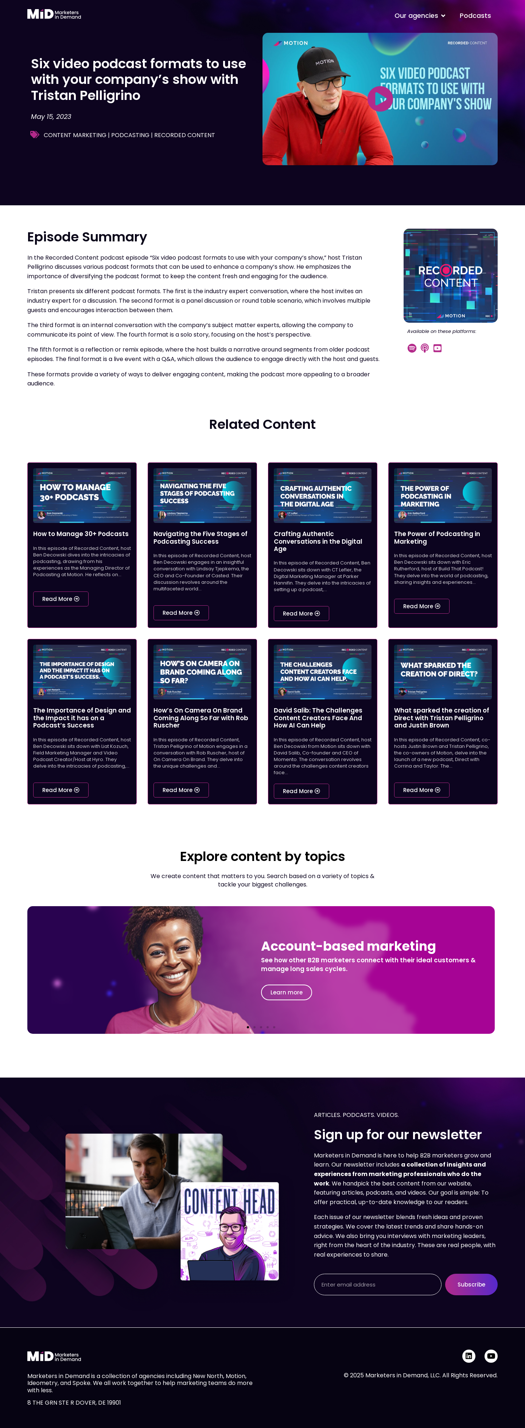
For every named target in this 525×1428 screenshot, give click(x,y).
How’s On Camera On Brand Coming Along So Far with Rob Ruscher (200, 718)
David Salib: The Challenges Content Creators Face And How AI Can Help (318, 718)
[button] (248, 1027)
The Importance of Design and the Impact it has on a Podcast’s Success (82, 718)
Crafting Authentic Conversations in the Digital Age (318, 541)
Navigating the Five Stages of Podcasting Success (200, 537)
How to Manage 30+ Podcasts (81, 533)
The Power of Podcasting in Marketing (437, 537)
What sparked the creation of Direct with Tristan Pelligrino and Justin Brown (441, 718)
